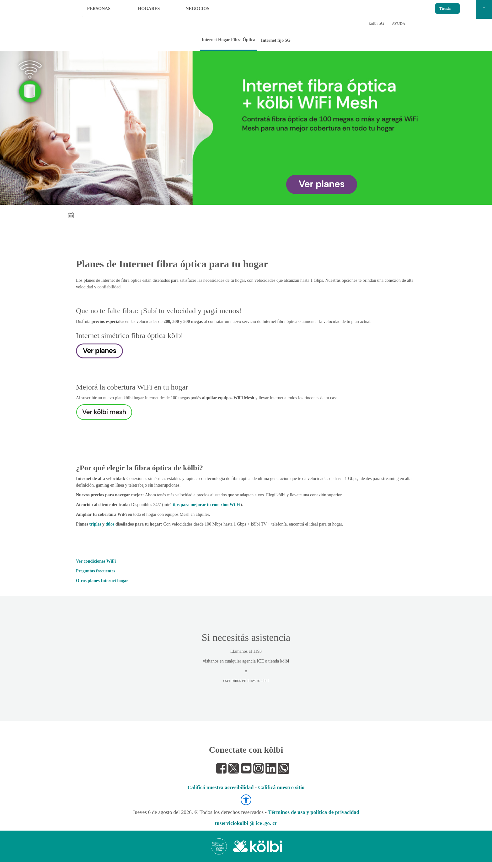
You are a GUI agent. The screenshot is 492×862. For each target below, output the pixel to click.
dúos (110, 524)
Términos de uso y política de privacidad (313, 812)
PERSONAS (98, 8)
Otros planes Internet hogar (102, 580)
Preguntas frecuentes (95, 571)
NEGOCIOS (197, 8)
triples (95, 524)
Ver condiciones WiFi (96, 561)
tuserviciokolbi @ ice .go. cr (246, 823)
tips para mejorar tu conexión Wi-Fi (206, 504)
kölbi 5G (376, 23)
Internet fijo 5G (275, 40)
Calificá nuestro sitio (281, 787)
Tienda (445, 7)
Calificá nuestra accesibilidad (221, 787)
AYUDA (398, 23)
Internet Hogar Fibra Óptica (228, 39)
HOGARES (149, 8)
